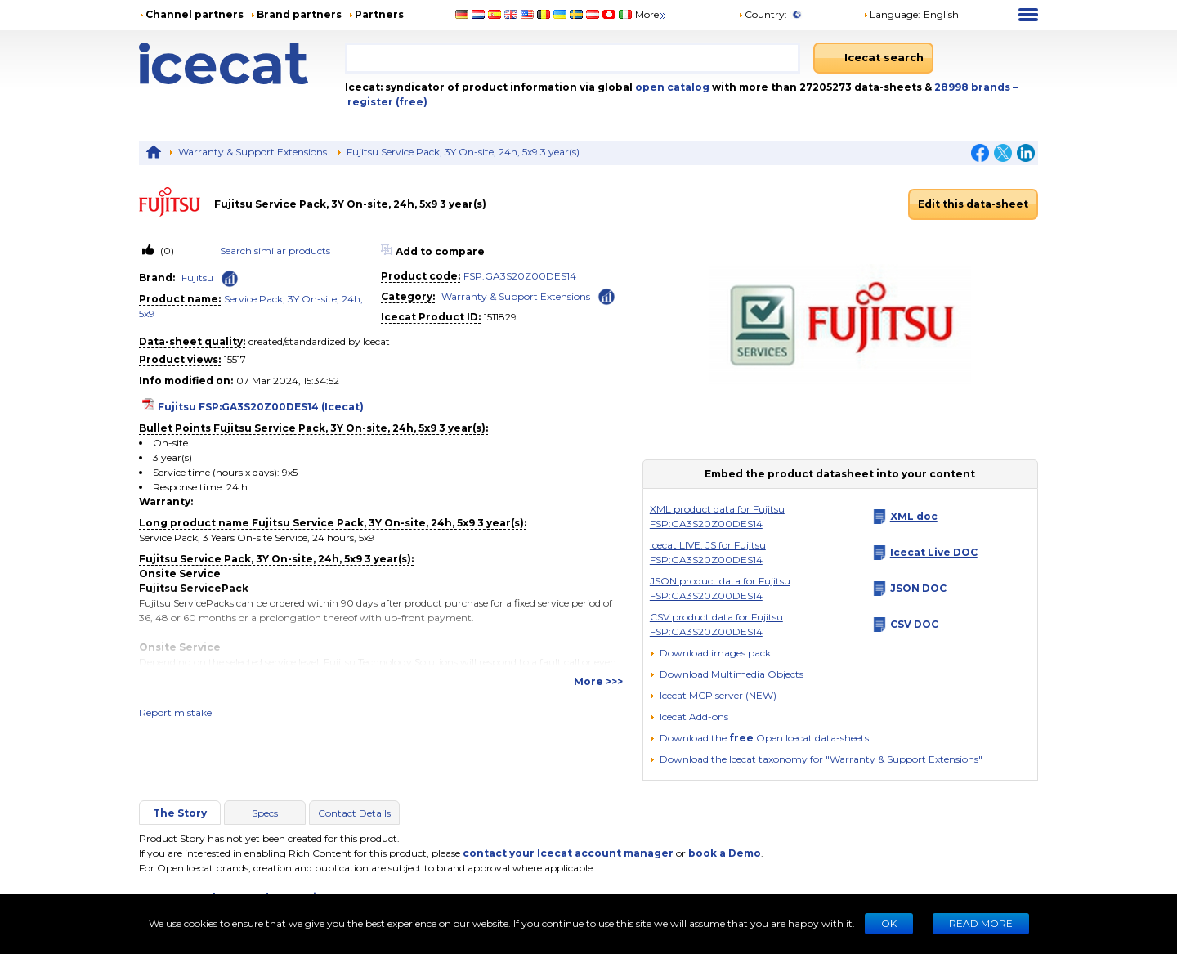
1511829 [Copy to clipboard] (500, 317)
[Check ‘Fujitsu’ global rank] (229, 279)
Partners (379, 14)
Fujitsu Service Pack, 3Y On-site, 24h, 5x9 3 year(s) (463, 152)
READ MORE (981, 923)
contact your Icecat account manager (568, 853)
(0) (166, 250)
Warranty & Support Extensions (252, 152)
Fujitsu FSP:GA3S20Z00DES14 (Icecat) (261, 407)
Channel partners (194, 14)
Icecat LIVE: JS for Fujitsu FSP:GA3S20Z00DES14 (708, 552)
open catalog (671, 87)
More (652, 14)
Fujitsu (197, 277)
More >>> (598, 681)
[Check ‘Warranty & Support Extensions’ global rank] (606, 295)
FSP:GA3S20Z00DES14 (519, 276)
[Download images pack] (710, 653)
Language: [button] (891, 14)
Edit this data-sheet (973, 204)
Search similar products (275, 250)
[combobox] (572, 58)
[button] (726, 674)
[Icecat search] (873, 58)
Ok (889, 923)
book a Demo (724, 853)
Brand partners (299, 14)
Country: (762, 14)
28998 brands (973, 87)
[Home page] (242, 63)
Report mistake (175, 712)
